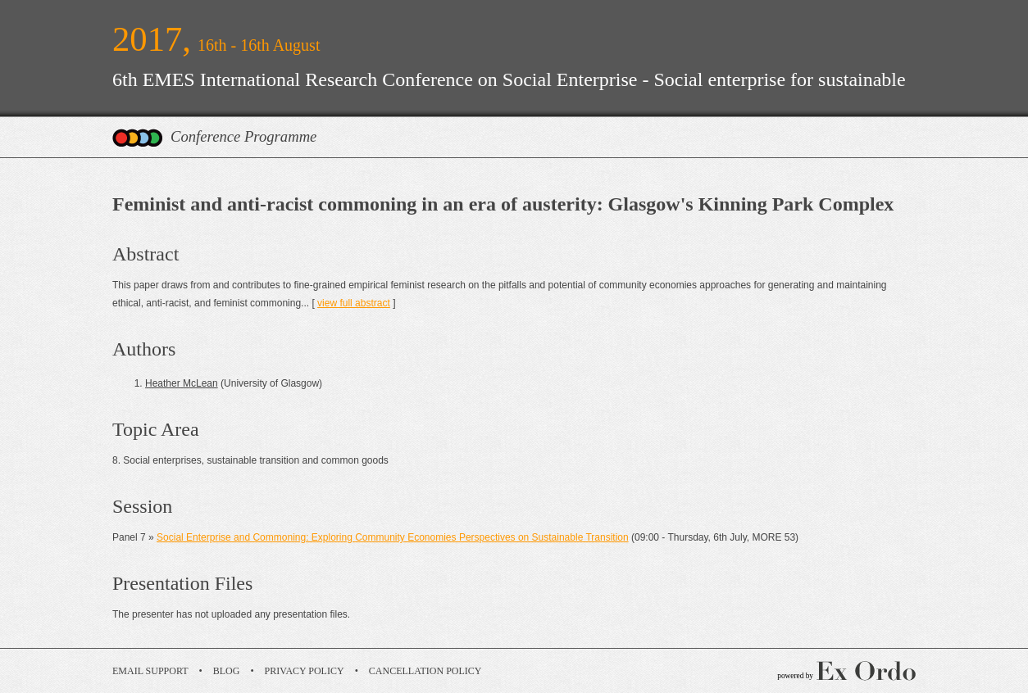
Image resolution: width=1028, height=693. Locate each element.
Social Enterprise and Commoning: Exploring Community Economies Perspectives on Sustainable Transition (393, 537)
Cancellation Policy (425, 671)
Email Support (150, 671)
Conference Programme (243, 136)
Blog (226, 671)
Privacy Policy (304, 671)
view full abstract (353, 303)
